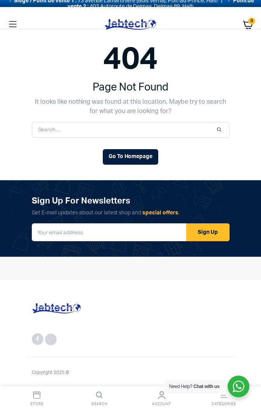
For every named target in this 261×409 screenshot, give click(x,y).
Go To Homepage (131, 152)
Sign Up (208, 227)
